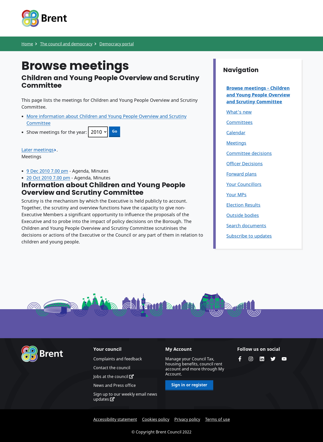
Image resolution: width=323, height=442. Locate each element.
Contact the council (111, 367)
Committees (239, 122)
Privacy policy (187, 419)
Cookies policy (155, 419)
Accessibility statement (115, 419)
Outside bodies (242, 215)
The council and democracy (66, 44)
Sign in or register (189, 385)
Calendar (235, 133)
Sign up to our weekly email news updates (125, 397)
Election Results (243, 205)
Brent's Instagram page (250, 358)
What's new (239, 112)
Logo (44, 18)
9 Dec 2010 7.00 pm (47, 171)
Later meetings (39, 150)
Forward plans (241, 174)
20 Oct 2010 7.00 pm (48, 178)
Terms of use (217, 419)
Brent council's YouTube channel (284, 358)
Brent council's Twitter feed (273, 358)
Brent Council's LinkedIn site (261, 358)
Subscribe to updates (249, 236)
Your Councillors (243, 184)
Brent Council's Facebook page (239, 358)
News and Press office (114, 385)
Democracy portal (116, 44)
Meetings (236, 143)
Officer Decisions (244, 164)
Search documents (246, 226)
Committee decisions (249, 153)
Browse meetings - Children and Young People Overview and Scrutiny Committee (258, 95)
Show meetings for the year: (56, 132)
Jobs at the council (113, 376)
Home (27, 44)
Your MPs (236, 195)
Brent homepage (42, 354)
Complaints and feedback (117, 358)
